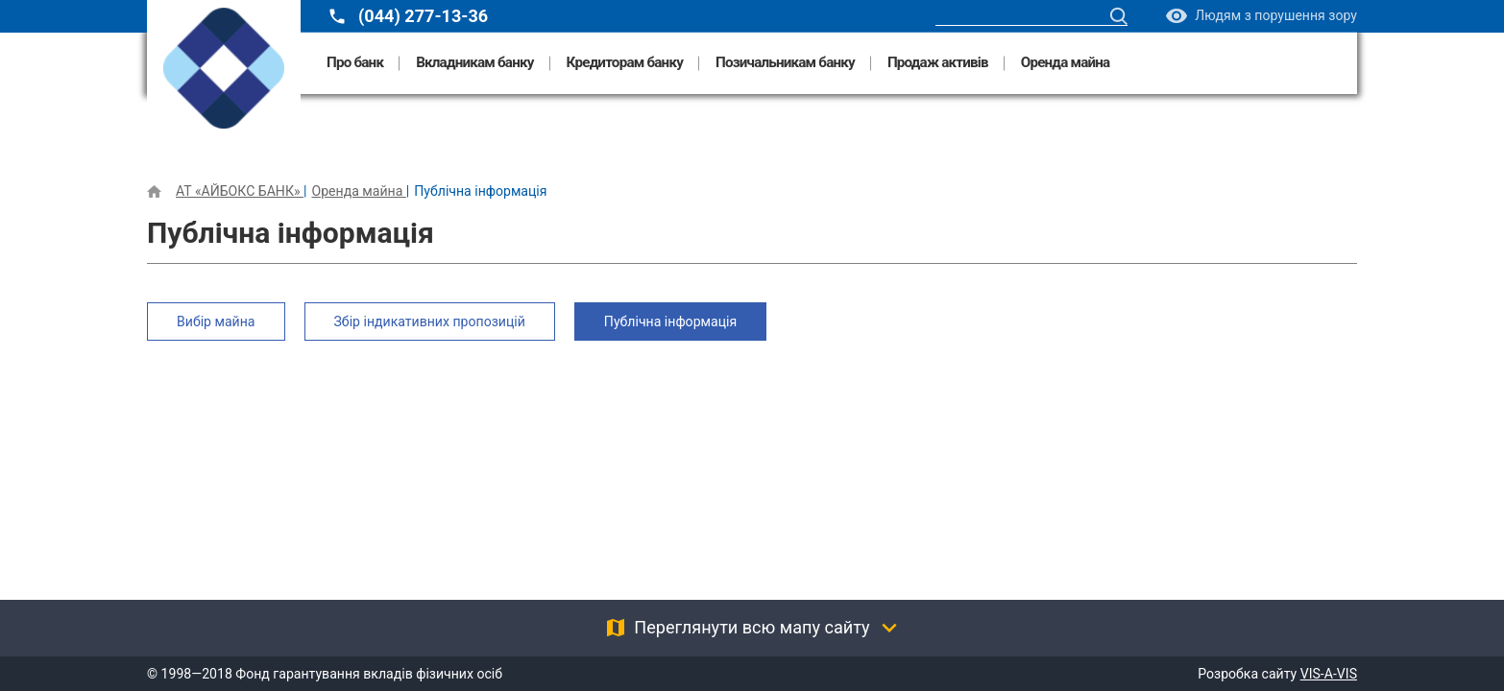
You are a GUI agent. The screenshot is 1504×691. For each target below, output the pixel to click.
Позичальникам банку (785, 63)
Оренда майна (1065, 63)
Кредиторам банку (625, 63)
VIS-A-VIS (1328, 673)
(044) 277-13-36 (423, 16)
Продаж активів (937, 63)
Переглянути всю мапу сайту (751, 627)
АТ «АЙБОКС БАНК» (239, 191)
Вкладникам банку (474, 63)
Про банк (355, 63)
